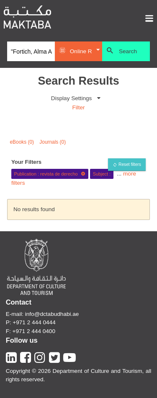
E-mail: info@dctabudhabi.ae (42, 314)
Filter (78, 107)
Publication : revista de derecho (49, 173)
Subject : (102, 173)
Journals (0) (52, 142)
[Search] (30, 51)
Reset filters (129, 164)
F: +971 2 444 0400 (30, 331)
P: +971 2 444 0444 (31, 322)
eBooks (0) (22, 142)
